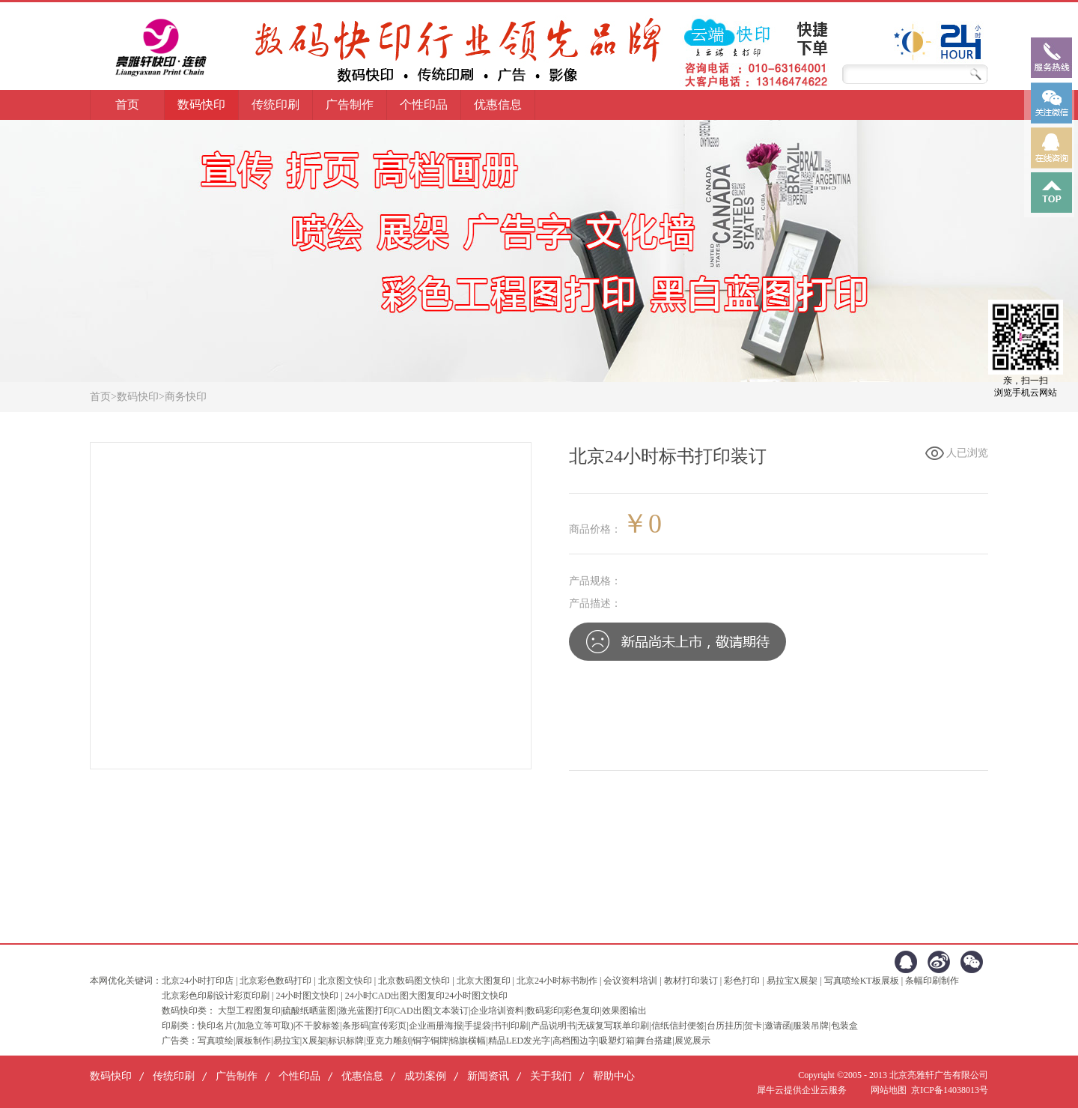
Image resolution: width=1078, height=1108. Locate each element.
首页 (127, 104)
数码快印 (138, 396)
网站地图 (886, 1090)
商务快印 (186, 396)
